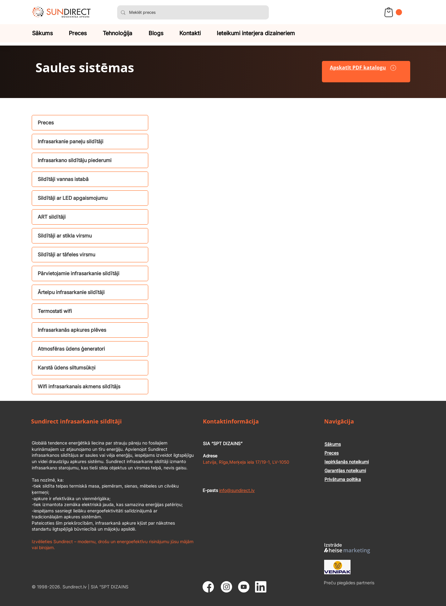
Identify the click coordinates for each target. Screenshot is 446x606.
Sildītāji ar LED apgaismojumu (72, 198)
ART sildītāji (52, 217)
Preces (46, 122)
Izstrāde (333, 545)
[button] (399, 12)
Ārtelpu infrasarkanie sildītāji (71, 292)
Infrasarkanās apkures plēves (72, 330)
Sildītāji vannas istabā (63, 179)
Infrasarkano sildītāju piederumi (75, 160)
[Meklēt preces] (192, 12)
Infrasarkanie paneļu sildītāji (70, 141)
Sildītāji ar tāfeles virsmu (66, 254)
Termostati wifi (55, 311)
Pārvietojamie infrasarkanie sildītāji (78, 273)
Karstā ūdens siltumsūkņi (66, 367)
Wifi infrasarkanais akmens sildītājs (79, 386)
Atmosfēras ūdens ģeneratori (71, 349)
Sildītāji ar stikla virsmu (65, 235)
